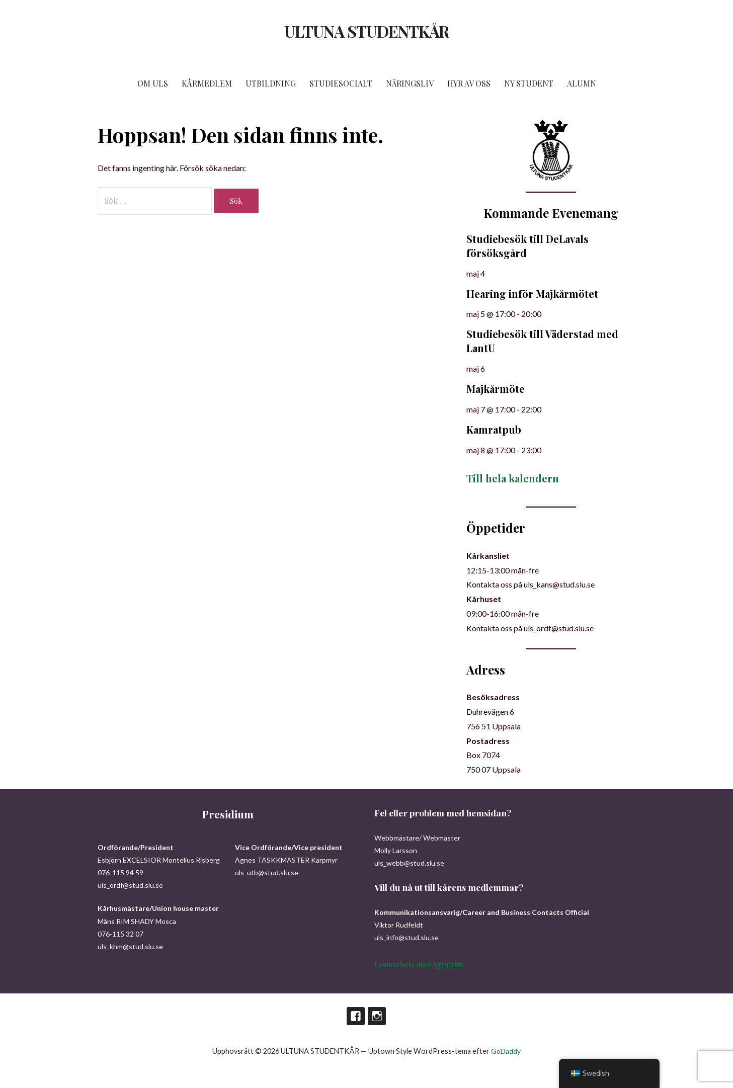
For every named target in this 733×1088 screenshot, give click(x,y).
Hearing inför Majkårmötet (532, 293)
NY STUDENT (528, 83)
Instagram (377, 1016)
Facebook (356, 1016)
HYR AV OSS (469, 83)
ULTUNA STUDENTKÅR (366, 31)
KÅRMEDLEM (207, 83)
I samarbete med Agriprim (418, 964)
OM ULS (152, 83)
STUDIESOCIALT (340, 83)
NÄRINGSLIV (410, 83)
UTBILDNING (271, 83)
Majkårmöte (495, 388)
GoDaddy (506, 1051)
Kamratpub (493, 429)
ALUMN (581, 83)
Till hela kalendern (512, 478)
